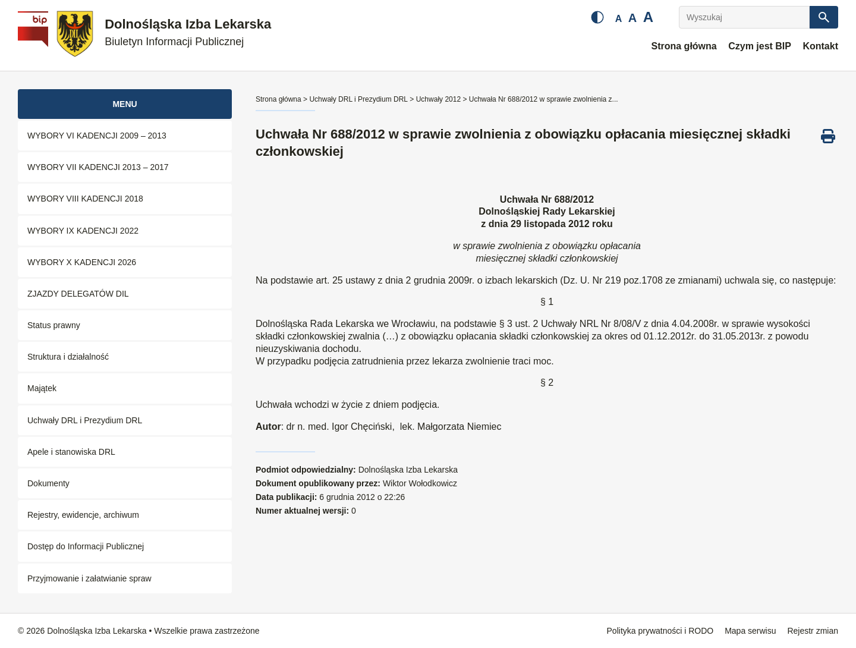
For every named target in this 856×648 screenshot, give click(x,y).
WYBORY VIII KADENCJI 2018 (85, 198)
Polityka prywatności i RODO (660, 631)
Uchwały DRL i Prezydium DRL (84, 420)
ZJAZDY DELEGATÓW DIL (78, 293)
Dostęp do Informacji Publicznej (85, 546)
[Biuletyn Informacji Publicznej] (34, 35)
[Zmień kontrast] (597, 17)
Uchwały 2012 (438, 99)
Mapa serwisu (750, 631)
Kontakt (820, 46)
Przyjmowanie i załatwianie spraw (89, 578)
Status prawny (53, 325)
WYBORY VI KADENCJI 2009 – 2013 (96, 135)
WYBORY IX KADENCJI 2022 (83, 230)
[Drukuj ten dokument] (828, 136)
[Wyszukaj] (744, 17)
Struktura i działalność (68, 356)
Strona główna (683, 46)
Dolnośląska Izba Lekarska (188, 32)
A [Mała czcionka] (618, 19)
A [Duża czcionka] (648, 17)
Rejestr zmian (812, 631)
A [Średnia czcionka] (632, 17)
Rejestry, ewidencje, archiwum (83, 515)
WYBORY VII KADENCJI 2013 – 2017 (98, 167)
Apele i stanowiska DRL (71, 452)
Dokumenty (48, 483)
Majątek (41, 388)
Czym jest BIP (759, 46)
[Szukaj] (824, 17)
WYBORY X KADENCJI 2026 (81, 262)
